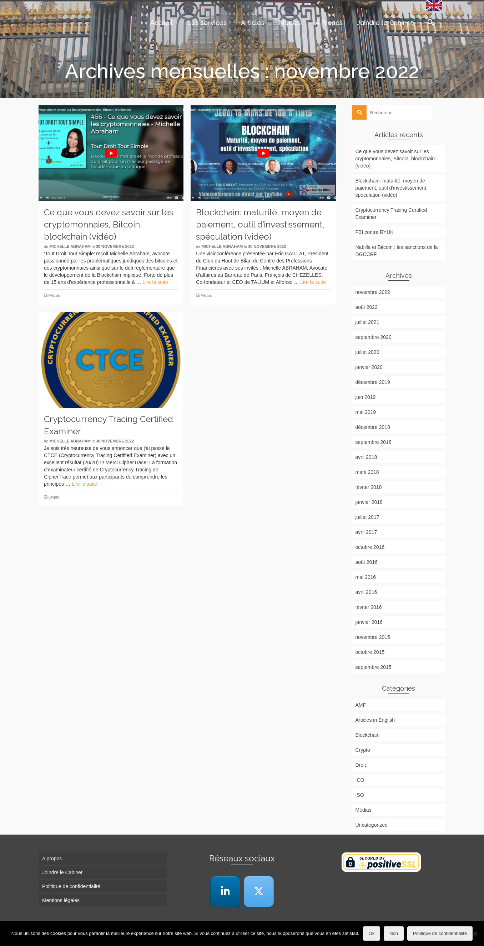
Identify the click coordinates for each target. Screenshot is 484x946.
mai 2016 (366, 577)
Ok (372, 933)
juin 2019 (366, 397)
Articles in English (375, 720)
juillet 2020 (367, 352)
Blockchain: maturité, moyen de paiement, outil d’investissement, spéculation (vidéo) (392, 188)
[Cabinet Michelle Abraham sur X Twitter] (259, 891)
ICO (360, 780)
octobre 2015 (370, 652)
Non (393, 933)
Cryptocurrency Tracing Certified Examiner (391, 213)
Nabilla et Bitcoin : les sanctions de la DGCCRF (397, 250)
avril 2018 (366, 457)
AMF (361, 705)
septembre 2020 (374, 337)
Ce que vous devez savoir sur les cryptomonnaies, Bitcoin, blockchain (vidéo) (395, 159)
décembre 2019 (373, 382)
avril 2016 (366, 592)
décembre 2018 (373, 427)
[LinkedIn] (225, 891)
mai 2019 (366, 412)
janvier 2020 (369, 367)
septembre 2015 (374, 667)
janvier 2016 (369, 622)
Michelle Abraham (70, 246)
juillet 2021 (367, 322)
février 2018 (369, 487)
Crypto (54, 497)
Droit (361, 765)
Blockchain (368, 735)
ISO (360, 795)
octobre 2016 (370, 547)
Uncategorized (372, 825)
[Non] (475, 933)
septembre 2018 (374, 442)
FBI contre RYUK (375, 232)
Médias (54, 295)
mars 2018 (367, 472)
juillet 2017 (367, 517)
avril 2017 (366, 532)
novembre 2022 (373, 292)
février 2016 (369, 607)
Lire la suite (155, 282)
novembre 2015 (373, 637)
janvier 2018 (369, 502)
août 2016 (367, 562)
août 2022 (367, 307)
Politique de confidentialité (440, 933)
